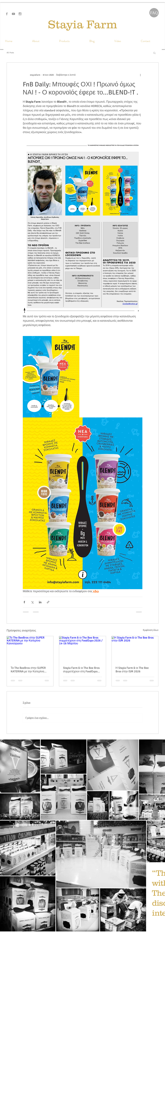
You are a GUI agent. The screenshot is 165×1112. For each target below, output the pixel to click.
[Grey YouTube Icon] (13, 14)
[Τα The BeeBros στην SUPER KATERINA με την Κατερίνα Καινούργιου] (30, 649)
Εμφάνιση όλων (150, 630)
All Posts (10, 52)
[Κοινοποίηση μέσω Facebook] (24, 602)
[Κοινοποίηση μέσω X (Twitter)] (32, 602)
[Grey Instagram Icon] (20, 14)
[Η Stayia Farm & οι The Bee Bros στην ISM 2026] (135, 649)
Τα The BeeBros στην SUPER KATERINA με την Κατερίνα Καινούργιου (28, 669)
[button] (154, 52)
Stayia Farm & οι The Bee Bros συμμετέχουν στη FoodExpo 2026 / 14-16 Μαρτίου (81, 669)
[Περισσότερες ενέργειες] (140, 75)
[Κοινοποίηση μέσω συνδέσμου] (48, 602)
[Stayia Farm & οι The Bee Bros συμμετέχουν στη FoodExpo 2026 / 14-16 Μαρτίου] (82, 649)
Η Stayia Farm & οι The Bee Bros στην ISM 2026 (132, 669)
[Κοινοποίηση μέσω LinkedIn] (40, 602)
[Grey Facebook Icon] (7, 14)
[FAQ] (154, 12)
